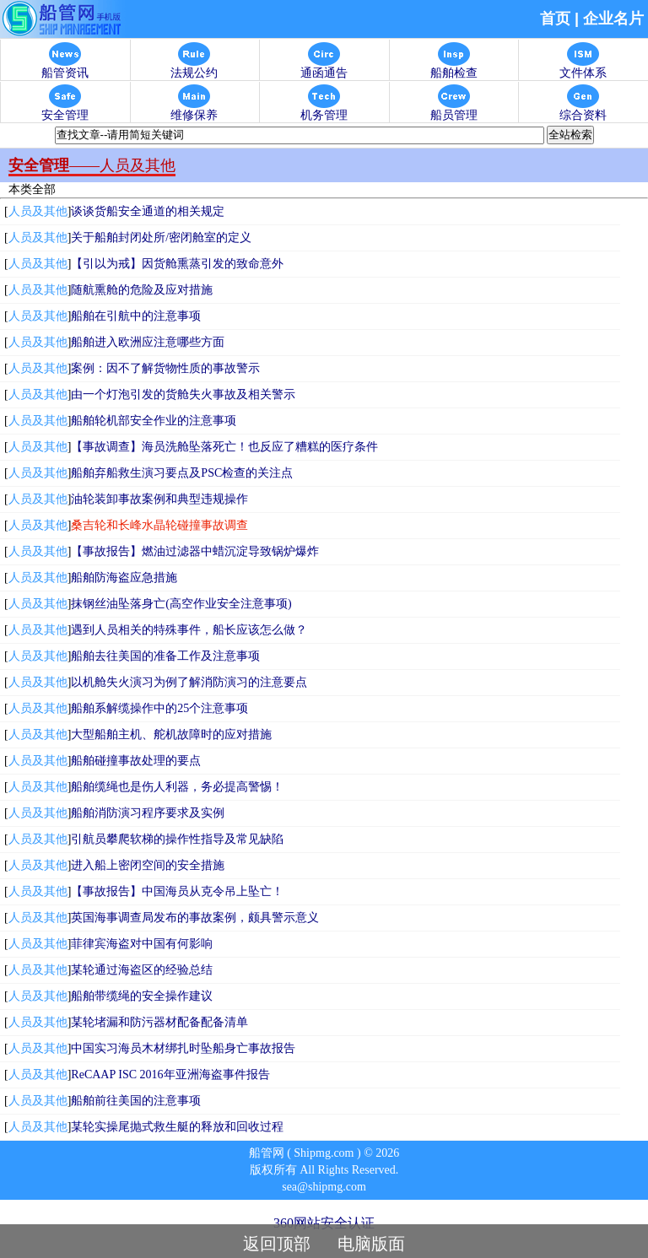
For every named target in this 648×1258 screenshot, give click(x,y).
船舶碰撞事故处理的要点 (136, 760)
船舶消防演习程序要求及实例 (147, 813)
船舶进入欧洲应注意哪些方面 (147, 342)
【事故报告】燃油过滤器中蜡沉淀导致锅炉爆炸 (195, 551)
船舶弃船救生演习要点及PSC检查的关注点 (182, 473)
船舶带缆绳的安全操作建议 (142, 996)
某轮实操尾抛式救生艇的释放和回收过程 (177, 1126)
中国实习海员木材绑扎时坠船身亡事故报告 (183, 1048)
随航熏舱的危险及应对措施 (142, 289)
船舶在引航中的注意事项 (136, 316)
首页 (555, 18)
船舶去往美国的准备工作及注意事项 (165, 656)
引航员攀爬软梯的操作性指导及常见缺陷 (177, 839)
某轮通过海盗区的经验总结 (142, 970)
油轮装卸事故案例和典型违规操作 (159, 499)
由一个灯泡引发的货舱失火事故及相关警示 (183, 394)
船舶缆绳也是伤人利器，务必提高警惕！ (177, 786)
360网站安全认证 (324, 1223)
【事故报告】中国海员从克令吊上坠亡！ (177, 891)
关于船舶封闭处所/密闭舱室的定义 (161, 237)
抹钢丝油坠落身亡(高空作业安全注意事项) (181, 603)
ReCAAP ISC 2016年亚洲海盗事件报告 (170, 1074)
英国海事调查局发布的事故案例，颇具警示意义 (195, 917)
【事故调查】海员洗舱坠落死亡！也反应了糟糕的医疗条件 (224, 446)
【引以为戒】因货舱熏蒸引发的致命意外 (177, 263)
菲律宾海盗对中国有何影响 (142, 943)
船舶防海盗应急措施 (124, 577)
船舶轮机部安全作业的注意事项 (153, 420)
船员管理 (454, 110)
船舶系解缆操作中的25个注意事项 (159, 708)
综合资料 (583, 110)
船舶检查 (454, 68)
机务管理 (324, 110)
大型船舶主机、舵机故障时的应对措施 (171, 734)
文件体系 (583, 68)
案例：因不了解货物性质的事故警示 (165, 368)
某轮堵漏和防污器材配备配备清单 (159, 1022)
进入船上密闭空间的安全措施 (147, 865)
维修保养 (194, 110)
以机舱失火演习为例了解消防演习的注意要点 (189, 682)
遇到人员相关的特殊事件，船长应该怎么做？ (189, 630)
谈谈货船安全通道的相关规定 (147, 211)
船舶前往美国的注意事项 (136, 1100)
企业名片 (613, 18)
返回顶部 (276, 1243)
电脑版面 (371, 1243)
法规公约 (194, 68)
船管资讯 (65, 68)
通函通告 (324, 68)
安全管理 (65, 110)
